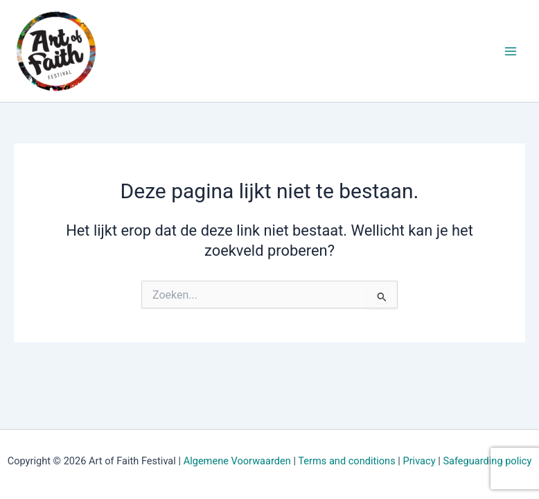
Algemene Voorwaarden (237, 461)
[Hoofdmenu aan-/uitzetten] (510, 51)
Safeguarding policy (487, 461)
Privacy (419, 461)
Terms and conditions (346, 461)
